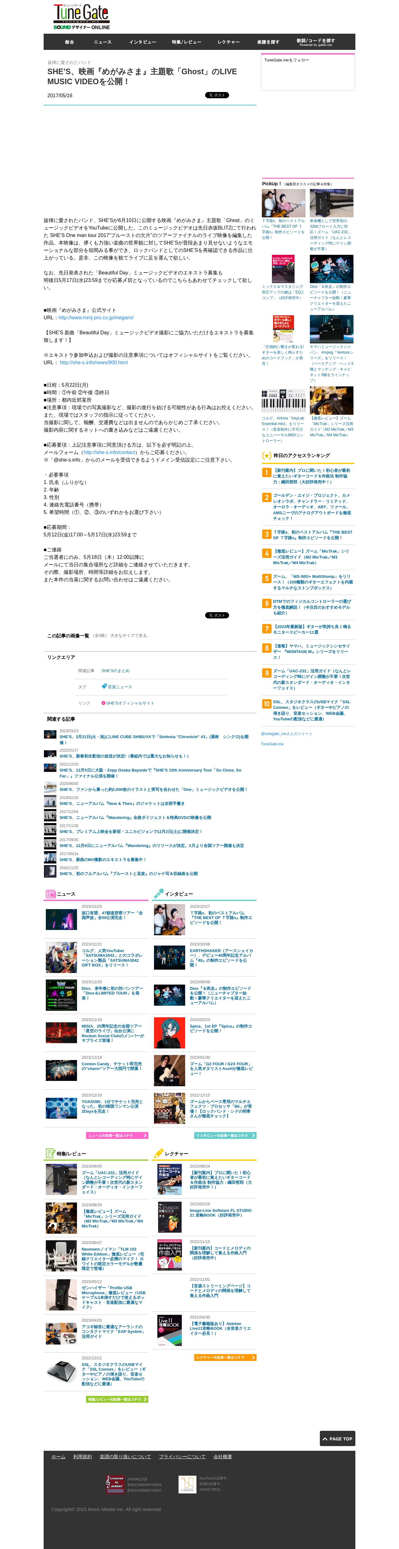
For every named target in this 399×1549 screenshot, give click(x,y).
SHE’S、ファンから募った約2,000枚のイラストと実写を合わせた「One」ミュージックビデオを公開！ (154, 789)
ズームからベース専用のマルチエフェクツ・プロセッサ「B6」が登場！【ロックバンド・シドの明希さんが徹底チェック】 (221, 1109)
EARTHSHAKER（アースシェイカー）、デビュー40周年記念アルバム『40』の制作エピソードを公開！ (221, 958)
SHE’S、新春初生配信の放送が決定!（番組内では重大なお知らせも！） (125, 756)
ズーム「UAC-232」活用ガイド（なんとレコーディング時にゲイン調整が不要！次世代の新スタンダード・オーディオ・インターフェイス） (112, 1182)
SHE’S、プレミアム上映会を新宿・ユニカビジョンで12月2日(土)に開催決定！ (131, 831)
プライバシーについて (182, 1456)
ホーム (58, 1456)
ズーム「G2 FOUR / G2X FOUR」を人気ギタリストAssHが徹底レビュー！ (221, 1069)
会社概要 (223, 1456)
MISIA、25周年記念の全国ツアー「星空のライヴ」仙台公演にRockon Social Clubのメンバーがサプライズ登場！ (113, 1033)
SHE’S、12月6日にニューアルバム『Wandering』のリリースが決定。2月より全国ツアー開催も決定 (152, 845)
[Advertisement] (241, 15)
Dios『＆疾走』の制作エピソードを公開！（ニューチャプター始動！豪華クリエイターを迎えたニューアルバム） (220, 995)
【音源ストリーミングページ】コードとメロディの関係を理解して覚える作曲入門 (220, 1291)
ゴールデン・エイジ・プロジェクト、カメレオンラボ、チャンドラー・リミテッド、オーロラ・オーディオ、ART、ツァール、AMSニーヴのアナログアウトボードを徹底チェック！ (312, 507)
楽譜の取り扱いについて (125, 1456)
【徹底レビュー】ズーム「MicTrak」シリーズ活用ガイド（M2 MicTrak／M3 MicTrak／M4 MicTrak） (112, 1218)
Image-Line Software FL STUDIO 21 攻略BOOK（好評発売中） (221, 1213)
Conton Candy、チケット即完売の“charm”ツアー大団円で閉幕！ (112, 1066)
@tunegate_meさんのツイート (287, 734)
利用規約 (82, 1456)
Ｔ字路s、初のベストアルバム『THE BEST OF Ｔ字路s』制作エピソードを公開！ (221, 918)
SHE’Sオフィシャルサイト (130, 703)
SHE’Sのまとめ (116, 670)
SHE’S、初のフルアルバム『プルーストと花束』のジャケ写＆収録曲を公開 (129, 873)
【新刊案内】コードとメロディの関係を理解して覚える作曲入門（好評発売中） (220, 1253)
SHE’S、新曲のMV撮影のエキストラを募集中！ (103, 859)
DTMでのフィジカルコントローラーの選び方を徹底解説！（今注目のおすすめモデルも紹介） (312, 607)
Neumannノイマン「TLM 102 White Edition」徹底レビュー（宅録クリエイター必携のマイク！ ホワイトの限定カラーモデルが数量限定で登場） (113, 1259)
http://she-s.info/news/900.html (93, 362)
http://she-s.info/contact (109, 452)
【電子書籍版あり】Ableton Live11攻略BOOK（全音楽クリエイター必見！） (220, 1328)
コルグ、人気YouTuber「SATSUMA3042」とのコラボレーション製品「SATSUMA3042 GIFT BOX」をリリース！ (112, 958)
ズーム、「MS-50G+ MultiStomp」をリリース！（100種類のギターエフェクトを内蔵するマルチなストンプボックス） (313, 582)
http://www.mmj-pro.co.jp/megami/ (96, 317)
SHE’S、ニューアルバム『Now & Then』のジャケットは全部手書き (122, 803)
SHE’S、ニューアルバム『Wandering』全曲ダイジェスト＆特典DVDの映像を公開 (135, 817)
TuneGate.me (272, 744)
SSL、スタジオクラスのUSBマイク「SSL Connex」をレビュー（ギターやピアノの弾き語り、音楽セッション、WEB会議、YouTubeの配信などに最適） (114, 1374)
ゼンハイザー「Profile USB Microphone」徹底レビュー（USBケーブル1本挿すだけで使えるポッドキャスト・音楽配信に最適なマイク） (114, 1297)
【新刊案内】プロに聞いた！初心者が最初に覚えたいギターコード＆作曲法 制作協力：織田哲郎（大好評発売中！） (221, 1180)
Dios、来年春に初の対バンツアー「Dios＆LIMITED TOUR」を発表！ (112, 993)
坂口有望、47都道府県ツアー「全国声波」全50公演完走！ (112, 915)
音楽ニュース (120, 687)
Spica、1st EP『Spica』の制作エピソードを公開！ (221, 1028)
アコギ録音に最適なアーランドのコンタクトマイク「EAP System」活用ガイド (114, 1331)
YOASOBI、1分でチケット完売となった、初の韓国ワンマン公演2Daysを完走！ (112, 1106)
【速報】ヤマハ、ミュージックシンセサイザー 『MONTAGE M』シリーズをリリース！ (311, 652)
